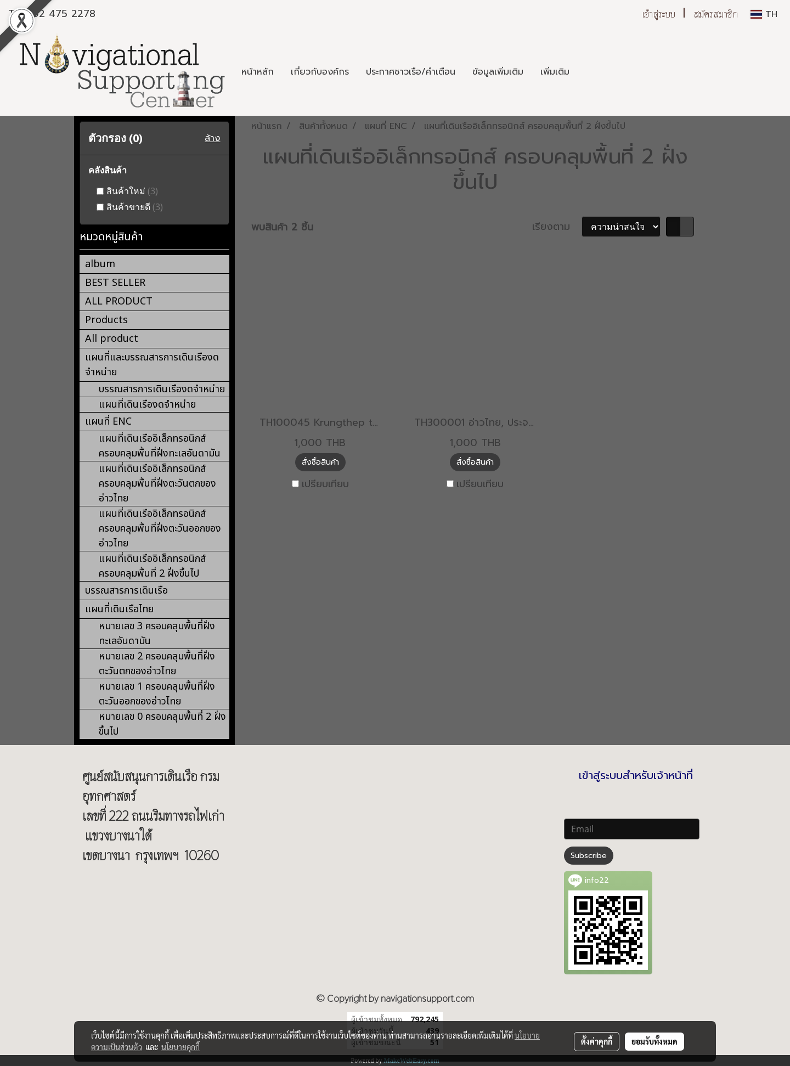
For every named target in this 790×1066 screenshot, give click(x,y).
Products (106, 320)
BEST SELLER (115, 282)
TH (764, 14)
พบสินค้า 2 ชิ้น (282, 227)
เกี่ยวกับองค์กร (320, 71)
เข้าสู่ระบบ (658, 14)
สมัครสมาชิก (715, 14)
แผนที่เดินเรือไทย (119, 609)
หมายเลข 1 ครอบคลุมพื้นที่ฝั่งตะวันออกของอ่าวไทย (157, 694)
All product (111, 338)
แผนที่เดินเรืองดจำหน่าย (147, 404)
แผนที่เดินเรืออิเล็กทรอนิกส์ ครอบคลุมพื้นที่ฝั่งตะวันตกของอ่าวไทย (157, 483)
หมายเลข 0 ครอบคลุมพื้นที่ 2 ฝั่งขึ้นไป (162, 724)
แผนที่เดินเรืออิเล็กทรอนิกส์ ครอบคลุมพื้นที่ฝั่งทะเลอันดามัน (160, 446)
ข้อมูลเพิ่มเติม (497, 71)
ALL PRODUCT (119, 301)
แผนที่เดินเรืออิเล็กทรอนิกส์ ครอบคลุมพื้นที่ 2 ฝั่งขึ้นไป (152, 566)
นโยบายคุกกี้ (180, 1047)
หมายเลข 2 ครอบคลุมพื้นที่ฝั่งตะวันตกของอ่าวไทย (157, 664)
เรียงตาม (557, 226)
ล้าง (212, 138)
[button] (587, 71)
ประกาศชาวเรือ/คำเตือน (410, 71)
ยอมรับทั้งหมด (654, 1041)
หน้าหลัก (257, 71)
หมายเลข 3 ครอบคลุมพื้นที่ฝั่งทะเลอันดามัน (157, 633)
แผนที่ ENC (108, 421)
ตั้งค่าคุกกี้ (596, 1041)
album (100, 264)
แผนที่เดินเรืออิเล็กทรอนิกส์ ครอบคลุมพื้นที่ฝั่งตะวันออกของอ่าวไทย (160, 528)
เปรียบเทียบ (325, 484)
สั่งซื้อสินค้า (320, 462)
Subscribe (589, 855)
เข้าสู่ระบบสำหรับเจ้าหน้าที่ (636, 775)
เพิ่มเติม (554, 71)
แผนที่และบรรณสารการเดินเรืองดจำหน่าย (152, 365)
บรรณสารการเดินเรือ (126, 590)
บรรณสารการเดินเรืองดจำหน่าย (162, 389)
